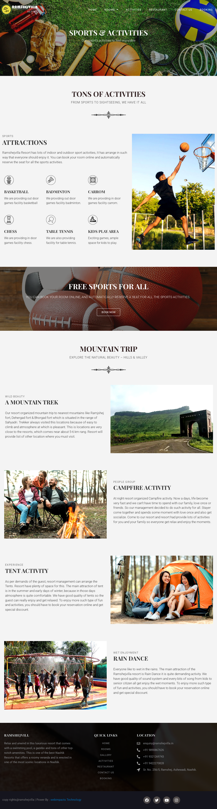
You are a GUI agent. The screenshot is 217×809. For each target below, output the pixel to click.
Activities (133, 9)
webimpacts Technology (66, 799)
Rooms (111, 9)
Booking (206, 9)
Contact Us (183, 9)
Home (92, 9)
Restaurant (158, 9)
